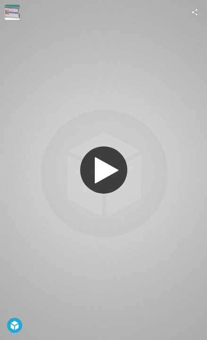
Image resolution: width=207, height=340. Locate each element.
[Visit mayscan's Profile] (12, 12)
